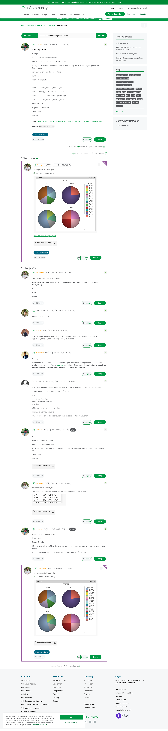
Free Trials (57, 689)
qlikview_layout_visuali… (124, 83)
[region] (44, 720)
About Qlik (88, 682)
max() (52, 123)
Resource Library (59, 682)
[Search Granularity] (30, 37)
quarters (85, 123)
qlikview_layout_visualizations (68, 123)
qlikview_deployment (123, 87)
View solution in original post (45, 237)
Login (74, 2)
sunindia (60, 367)
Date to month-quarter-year (126, 55)
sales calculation (97, 123)
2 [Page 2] (92, 155)
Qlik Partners (57, 685)
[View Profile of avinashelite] (39, 354)
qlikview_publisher (134, 94)
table (138, 97)
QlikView (51, 27)
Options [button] (144, 27)
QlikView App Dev (46, 128)
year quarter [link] (62, 27)
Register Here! (105, 20)
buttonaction (43, 123)
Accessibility (88, 692)
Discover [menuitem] (62, 15)
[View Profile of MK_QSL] (38, 332)
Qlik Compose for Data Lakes (32, 703)
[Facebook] (94, 723)
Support (56, 703)
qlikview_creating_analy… (125, 90)
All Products (26, 682)
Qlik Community (27, 27)
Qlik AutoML (26, 692)
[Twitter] (85, 723)
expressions (131, 101)
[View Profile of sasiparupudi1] (40, 312)
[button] (105, 46)
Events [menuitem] (53, 15)
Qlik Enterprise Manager (30, 709)
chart (124, 94)
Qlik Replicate (26, 699)
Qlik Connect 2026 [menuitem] (76, 15)
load (133, 97)
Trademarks (119, 698)
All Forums (41, 27)
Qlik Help (142, 8)
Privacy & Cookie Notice (124, 694)
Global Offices (89, 706)
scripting (119, 107)
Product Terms (121, 708)
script (118, 94)
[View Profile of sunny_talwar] (41, 166)
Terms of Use (120, 701)
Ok (71, 717)
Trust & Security (90, 689)
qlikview (139, 90)
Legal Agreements (122, 705)
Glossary (56, 696)
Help (128, 14)
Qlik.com (121, 8)
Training (56, 699)
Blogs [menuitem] (44, 15)
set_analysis (120, 101)
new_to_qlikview (122, 76)
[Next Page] (100, 155)
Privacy (87, 696)
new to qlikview (135, 76)
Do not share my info (124, 712)
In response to (44, 171)
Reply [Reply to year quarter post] (100, 141)
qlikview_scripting (122, 80)
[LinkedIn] (90, 723)
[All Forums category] (117, 127)
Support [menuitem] (35, 15)
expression (120, 97)
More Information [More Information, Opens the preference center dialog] (71, 722)
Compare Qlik (58, 692)
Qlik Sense (25, 689)
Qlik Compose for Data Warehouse (35, 706)
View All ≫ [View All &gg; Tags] (119, 113)
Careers (87, 699)
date (128, 97)
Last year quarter (122, 45)
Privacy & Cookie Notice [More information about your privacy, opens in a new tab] (41, 725)
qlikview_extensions (123, 104)
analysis (135, 104)
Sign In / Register (140, 14)
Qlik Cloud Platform (28, 685)
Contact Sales (89, 709)
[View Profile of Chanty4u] (38, 46)
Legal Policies (120, 691)
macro (140, 101)
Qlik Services (132, 8)
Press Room (88, 685)
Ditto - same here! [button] (40, 136)
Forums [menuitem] (26, 15)
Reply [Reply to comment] (95, 259)
